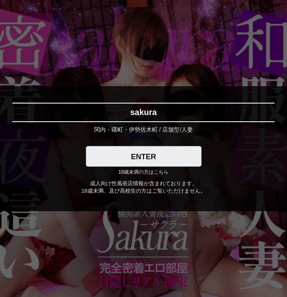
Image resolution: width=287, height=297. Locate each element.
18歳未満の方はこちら (143, 172)
